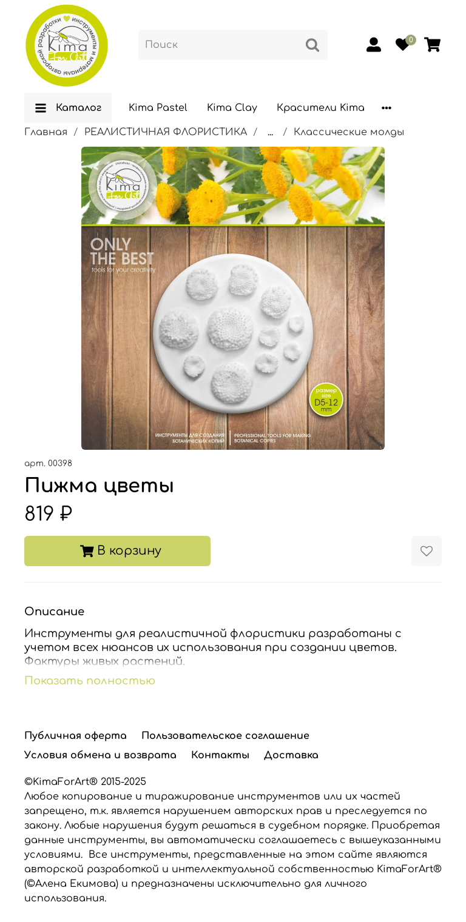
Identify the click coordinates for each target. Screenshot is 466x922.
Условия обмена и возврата (100, 755)
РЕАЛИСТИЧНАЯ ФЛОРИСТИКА (165, 132)
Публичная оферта (75, 735)
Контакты (220, 755)
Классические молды (349, 132)
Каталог (68, 108)
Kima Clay (232, 107)
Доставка (291, 755)
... (270, 132)
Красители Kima (321, 107)
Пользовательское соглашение (225, 735)
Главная (45, 132)
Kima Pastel (158, 107)
